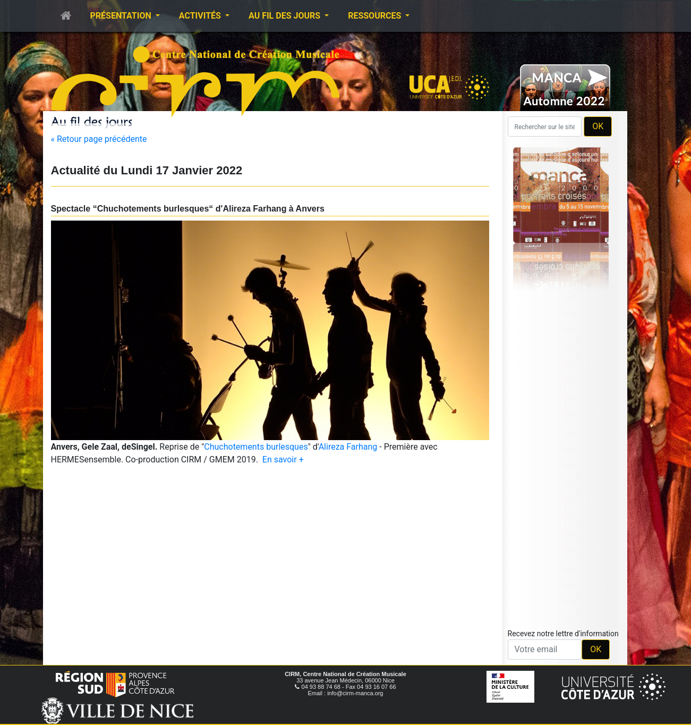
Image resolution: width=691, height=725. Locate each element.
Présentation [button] (121, 16)
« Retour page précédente (99, 139)
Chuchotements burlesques (256, 447)
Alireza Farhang (348, 447)
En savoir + (283, 459)
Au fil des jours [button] (285, 16)
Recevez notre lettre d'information (563, 633)
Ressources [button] (375, 16)
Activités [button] (201, 16)
